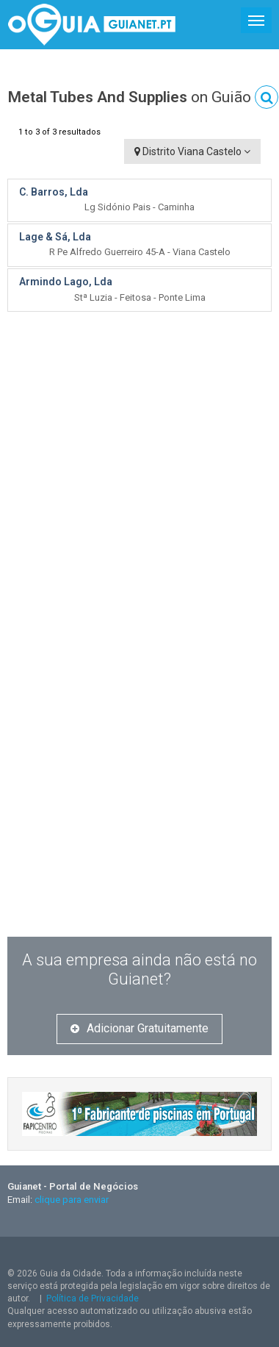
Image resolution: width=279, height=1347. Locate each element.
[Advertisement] (137, 454)
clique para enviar (72, 1199)
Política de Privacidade (92, 1298)
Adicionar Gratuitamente (139, 1028)
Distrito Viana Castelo (192, 151)
